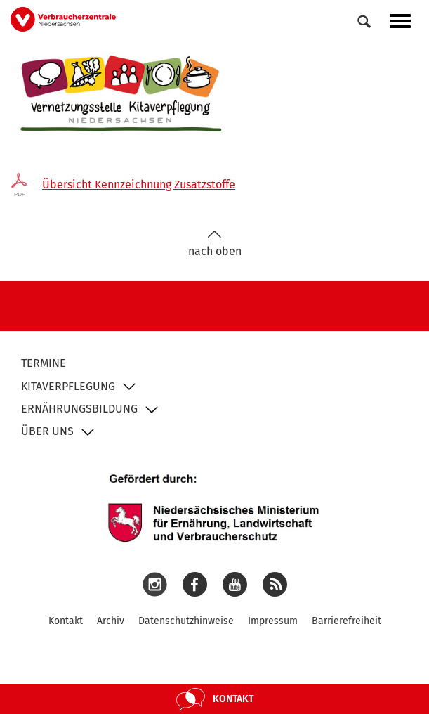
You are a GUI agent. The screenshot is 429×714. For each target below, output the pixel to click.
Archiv (110, 621)
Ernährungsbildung (79, 408)
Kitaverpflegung (68, 386)
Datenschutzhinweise (186, 621)
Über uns (47, 431)
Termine (43, 363)
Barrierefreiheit (346, 621)
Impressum (273, 621)
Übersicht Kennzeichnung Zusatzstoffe (138, 184)
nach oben (215, 243)
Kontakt (65, 621)
